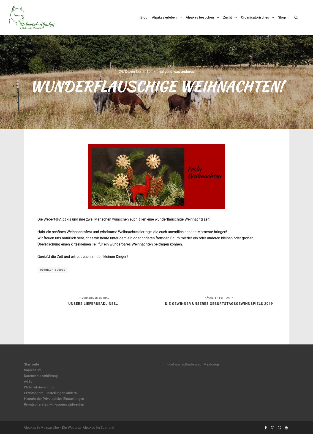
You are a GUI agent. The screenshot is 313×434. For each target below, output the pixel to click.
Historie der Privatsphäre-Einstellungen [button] (54, 399)
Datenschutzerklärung (41, 376)
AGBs (28, 381)
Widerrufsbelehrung (39, 387)
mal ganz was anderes (176, 71)
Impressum (32, 370)
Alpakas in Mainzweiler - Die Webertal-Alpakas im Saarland (69, 428)
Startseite (31, 364)
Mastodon (211, 364)
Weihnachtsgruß (52, 270)
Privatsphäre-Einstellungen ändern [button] (50, 393)
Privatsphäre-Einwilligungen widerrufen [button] (54, 404)
